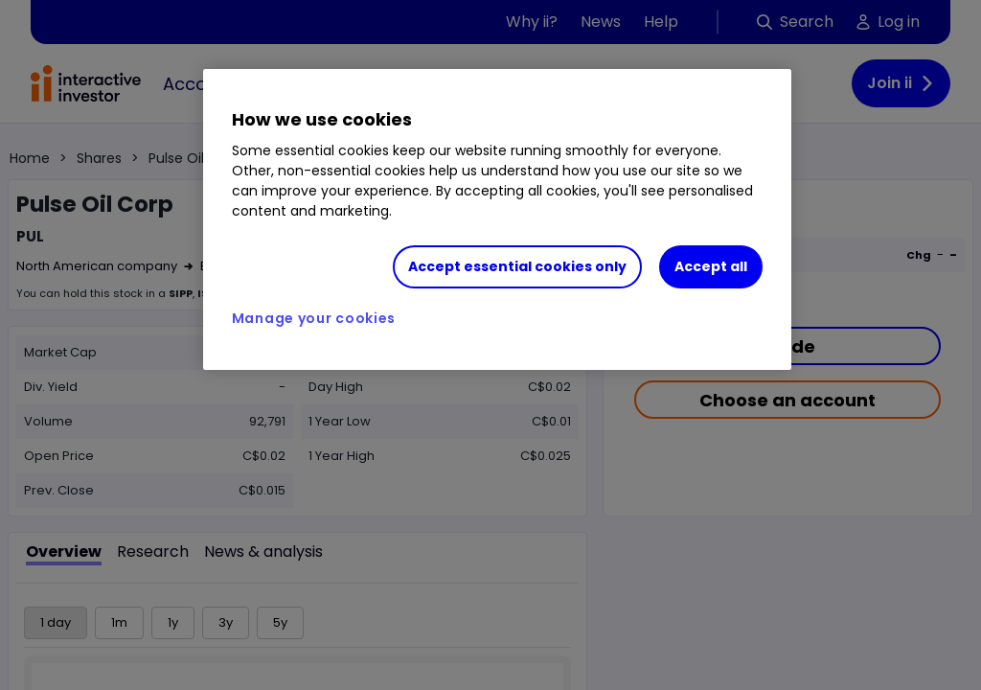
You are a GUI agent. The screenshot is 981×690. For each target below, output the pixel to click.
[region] (497, 219)
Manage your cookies (314, 318)
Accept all (710, 266)
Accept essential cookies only (517, 266)
